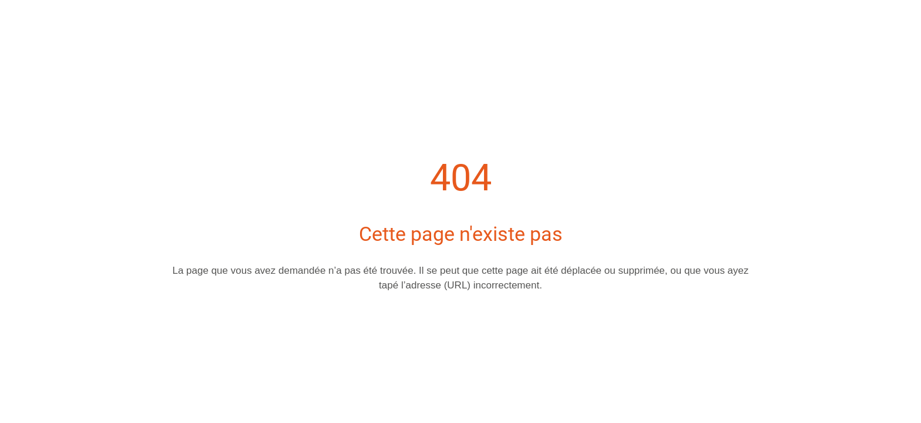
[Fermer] (23, 19)
